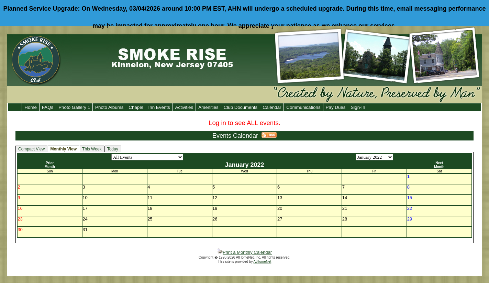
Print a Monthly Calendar (244, 252)
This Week (91, 149)
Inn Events (159, 107)
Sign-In (358, 107)
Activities (184, 107)
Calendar (272, 107)
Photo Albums (109, 107)
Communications (303, 107)
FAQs (47, 107)
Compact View (31, 149)
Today (112, 149)
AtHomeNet (262, 261)
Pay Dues (336, 107)
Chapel (136, 107)
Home (30, 107)
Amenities (208, 107)
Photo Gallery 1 (74, 107)
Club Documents (241, 107)
